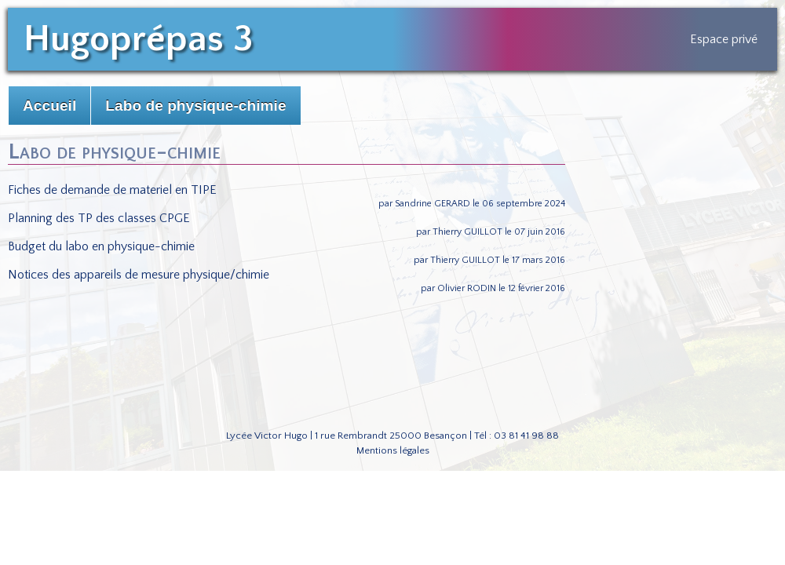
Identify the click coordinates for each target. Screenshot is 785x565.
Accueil (49, 105)
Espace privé (724, 39)
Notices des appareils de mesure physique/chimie (138, 275)
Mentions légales (392, 450)
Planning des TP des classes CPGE (99, 218)
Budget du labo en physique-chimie (101, 246)
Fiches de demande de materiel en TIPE (112, 190)
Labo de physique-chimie (195, 105)
